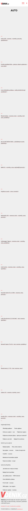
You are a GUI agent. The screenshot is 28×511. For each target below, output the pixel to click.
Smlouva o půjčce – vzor (9, 432)
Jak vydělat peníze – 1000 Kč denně (11, 475)
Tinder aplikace (18, 428)
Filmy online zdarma (17, 446)
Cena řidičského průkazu (9, 479)
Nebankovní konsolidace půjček (10, 457)
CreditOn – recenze (7, 453)
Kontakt (3, 506)
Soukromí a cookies (15, 506)
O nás (7, 506)
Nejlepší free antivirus (19, 439)
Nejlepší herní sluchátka (8, 472)
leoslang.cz (20, 509)
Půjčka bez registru (21, 432)
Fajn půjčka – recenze (8, 450)
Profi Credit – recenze (8, 482)
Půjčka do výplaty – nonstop (9, 490)
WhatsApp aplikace (7, 428)
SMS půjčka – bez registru (9, 486)
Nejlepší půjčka (6, 446)
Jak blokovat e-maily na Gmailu (10, 468)
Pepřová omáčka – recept (9, 461)
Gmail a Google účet (20, 450)
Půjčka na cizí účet (7, 439)
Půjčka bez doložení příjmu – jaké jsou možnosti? (15, 435)
